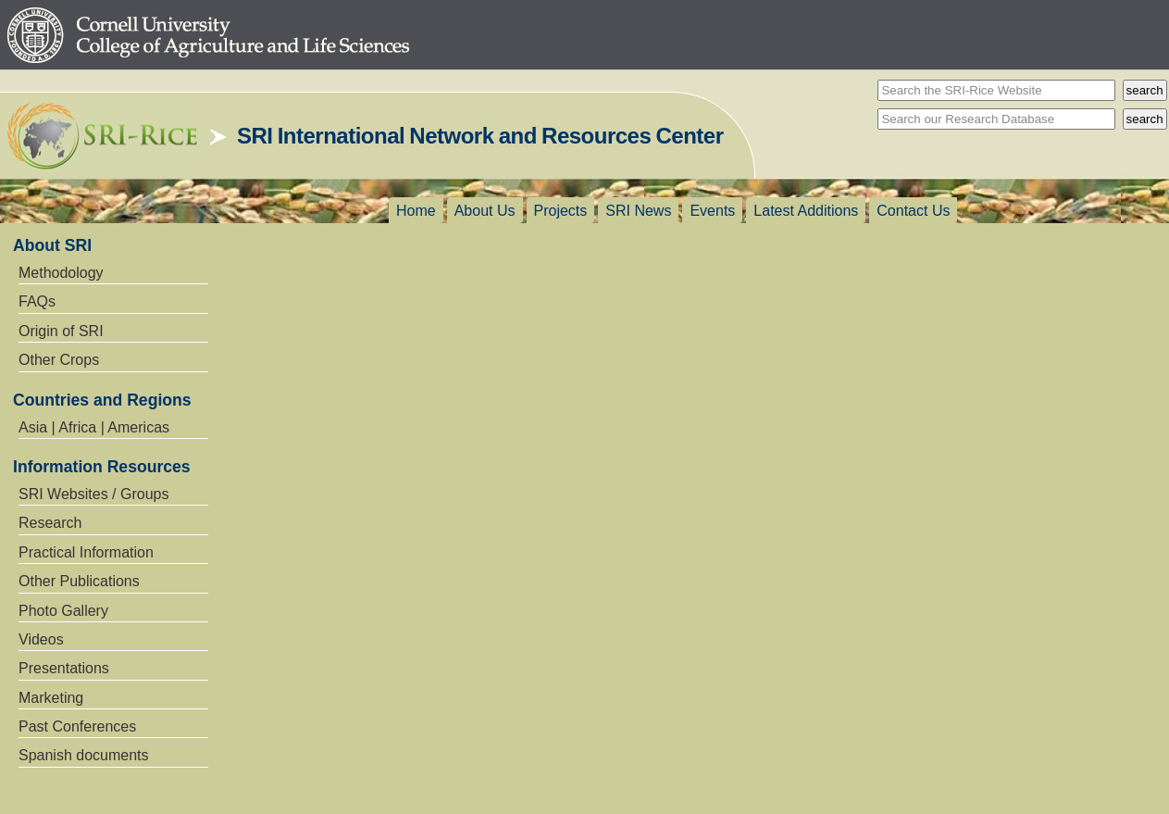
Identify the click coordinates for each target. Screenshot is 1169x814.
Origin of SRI (61, 331)
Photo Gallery (63, 611)
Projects (561, 211)
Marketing (51, 698)
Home (416, 211)
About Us (485, 211)
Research (50, 523)
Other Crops (59, 360)
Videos (41, 639)
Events (712, 211)
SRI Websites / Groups (93, 494)
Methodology (61, 273)
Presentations (64, 668)
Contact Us (913, 211)
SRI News (638, 211)
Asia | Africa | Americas (94, 427)
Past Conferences (77, 726)
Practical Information (86, 552)
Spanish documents (84, 755)
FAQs (37, 301)
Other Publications (79, 581)
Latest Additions (805, 211)
